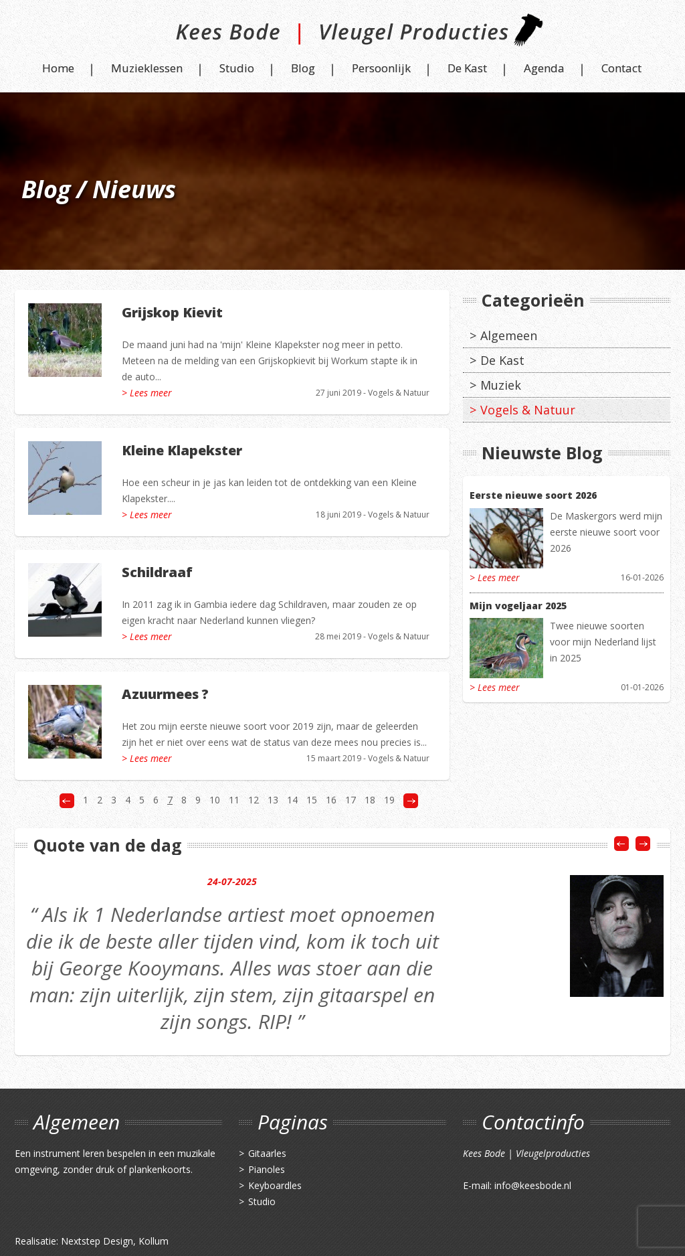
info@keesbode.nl (532, 1185)
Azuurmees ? (165, 694)
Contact (621, 68)
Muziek (500, 385)
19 (389, 799)
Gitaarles (267, 1153)
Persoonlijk (381, 68)
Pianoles (266, 1169)
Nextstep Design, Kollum (115, 1241)
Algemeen (508, 335)
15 (311, 799)
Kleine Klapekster (182, 450)
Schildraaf (157, 572)
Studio (236, 68)
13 (273, 799)
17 (350, 799)
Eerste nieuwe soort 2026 (533, 495)
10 (214, 799)
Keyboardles (275, 1185)
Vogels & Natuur (398, 392)
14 (292, 799)
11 (234, 799)
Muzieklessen (147, 68)
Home (58, 68)
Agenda (544, 68)
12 (253, 799)
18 (370, 799)
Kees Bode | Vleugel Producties (343, 35)
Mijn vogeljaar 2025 (518, 605)
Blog (303, 68)
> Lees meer (147, 392)
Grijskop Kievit (172, 312)
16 (331, 799)
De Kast (467, 68)
